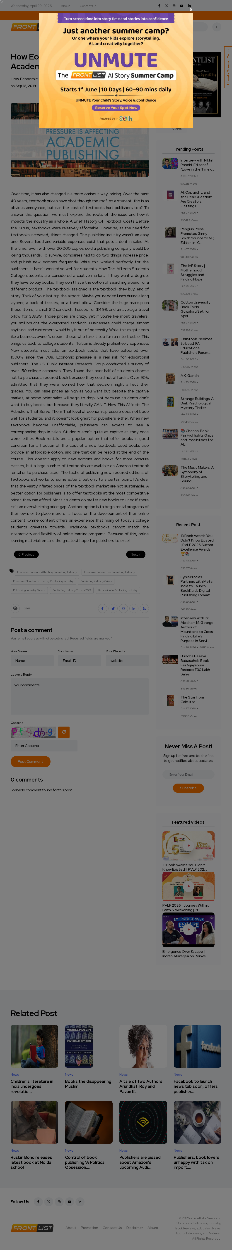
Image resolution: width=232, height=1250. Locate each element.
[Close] (116, 9)
